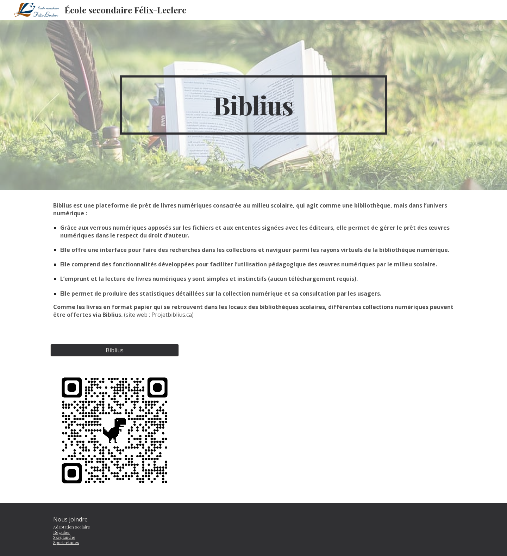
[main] (253, 105)
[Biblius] (115, 350)
